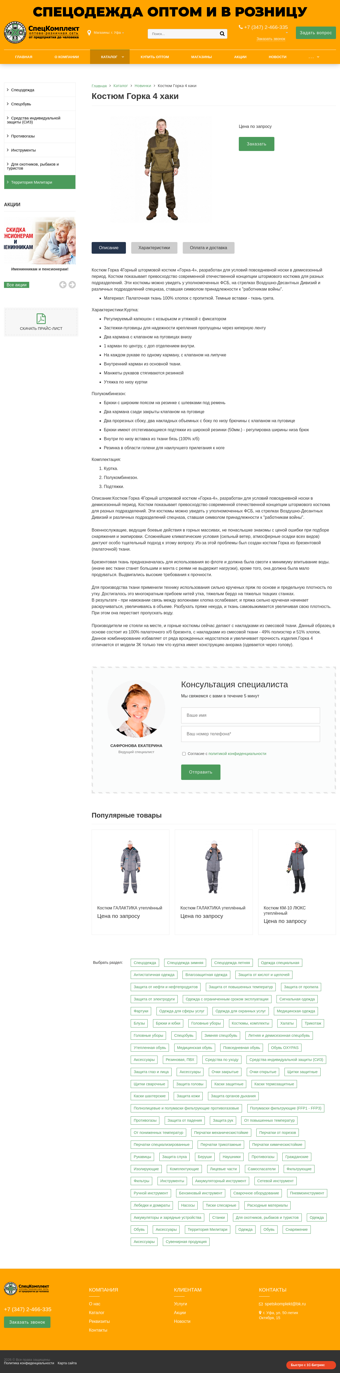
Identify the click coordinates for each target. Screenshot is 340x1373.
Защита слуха (174, 1157)
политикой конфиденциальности (237, 754)
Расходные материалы (267, 1205)
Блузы (139, 1023)
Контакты (98, 1330)
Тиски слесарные (221, 1205)
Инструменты (23, 150)
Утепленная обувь (150, 1048)
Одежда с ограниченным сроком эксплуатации (227, 999)
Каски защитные (228, 1084)
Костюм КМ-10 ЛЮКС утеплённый (285, 910)
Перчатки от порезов (277, 1132)
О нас (94, 1304)
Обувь (139, 1229)
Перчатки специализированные (161, 1144)
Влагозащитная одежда (206, 975)
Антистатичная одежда (154, 975)
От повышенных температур (269, 1120)
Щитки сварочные (149, 1084)
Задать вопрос (316, 33)
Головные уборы (206, 1023)
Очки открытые (263, 1072)
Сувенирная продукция (186, 1242)
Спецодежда (22, 90)
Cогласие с (227, 753)
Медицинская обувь (194, 1048)
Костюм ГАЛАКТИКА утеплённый (129, 908)
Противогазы (23, 136)
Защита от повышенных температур (241, 987)
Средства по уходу (222, 1059)
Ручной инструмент (151, 1193)
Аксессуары (144, 1059)
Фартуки (141, 1011)
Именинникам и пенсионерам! (40, 269)
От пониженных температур (158, 1132)
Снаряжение (297, 1229)
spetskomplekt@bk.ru (285, 1304)
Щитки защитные (302, 1072)
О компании (66, 57)
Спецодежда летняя (232, 963)
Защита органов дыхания (233, 1096)
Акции (240, 57)
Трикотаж (313, 1023)
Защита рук (223, 1120)
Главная (23, 57)
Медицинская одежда (296, 1011)
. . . (311, 57)
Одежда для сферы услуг (182, 1011)
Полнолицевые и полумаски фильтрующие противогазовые (186, 1108)
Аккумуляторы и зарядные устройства (167, 1217)
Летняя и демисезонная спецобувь (279, 1035)
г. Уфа (116, 32)
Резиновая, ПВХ (180, 1059)
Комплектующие (184, 1169)
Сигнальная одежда (297, 999)
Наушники (231, 1157)
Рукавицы (142, 1157)
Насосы (188, 1205)
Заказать (256, 144)
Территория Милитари (31, 182)
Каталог (109, 57)
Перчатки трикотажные (221, 1144)
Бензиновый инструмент (200, 1193)
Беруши (205, 1157)
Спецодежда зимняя (185, 963)
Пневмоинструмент (307, 1193)
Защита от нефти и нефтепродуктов (166, 987)
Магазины (201, 57)
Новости (278, 57)
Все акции (17, 285)
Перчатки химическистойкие (277, 1144)
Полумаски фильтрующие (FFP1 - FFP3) (286, 1108)
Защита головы (189, 1084)
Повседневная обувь (241, 1048)
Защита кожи (188, 1096)
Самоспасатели (262, 1169)
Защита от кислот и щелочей (264, 975)
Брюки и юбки (168, 1023)
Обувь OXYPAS (285, 1048)
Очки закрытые (225, 1072)
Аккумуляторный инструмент (220, 1181)
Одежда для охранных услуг (240, 1011)
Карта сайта (67, 1363)
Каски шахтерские (149, 1096)
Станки (218, 1217)
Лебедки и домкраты (152, 1205)
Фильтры (141, 1181)
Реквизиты (99, 1321)
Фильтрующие (299, 1169)
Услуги (180, 1304)
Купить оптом (155, 57)
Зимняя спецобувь (221, 1035)
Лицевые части (223, 1169)
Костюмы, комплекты (250, 1023)
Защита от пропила (301, 987)
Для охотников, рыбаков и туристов (33, 166)
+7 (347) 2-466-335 (266, 27)
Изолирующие (146, 1169)
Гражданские (296, 1157)
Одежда (317, 1217)
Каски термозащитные (274, 1084)
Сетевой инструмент (275, 1181)
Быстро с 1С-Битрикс (308, 1365)
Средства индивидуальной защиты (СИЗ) (33, 120)
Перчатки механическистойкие (221, 1132)
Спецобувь (21, 104)
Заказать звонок (271, 39)
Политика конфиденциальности (29, 1363)
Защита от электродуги (154, 999)
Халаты (287, 1023)
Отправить (200, 772)
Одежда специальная (280, 963)
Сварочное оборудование (256, 1193)
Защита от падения (185, 1120)
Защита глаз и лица (151, 1072)
